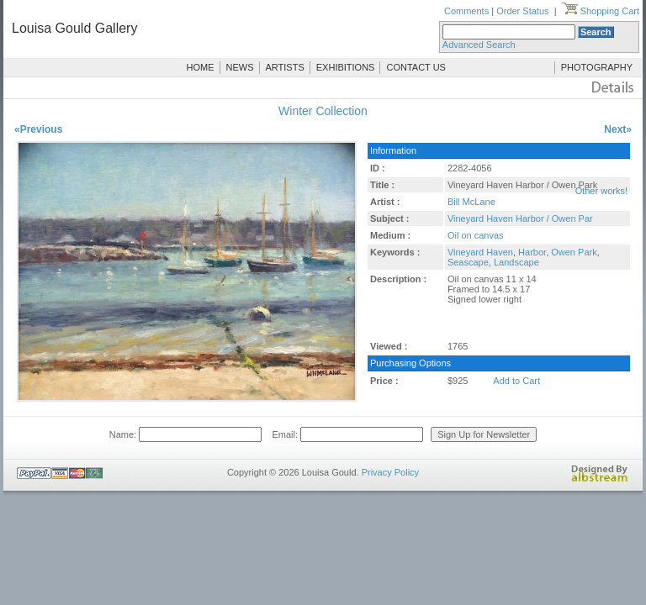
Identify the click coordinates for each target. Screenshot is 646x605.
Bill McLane (471, 202)
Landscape (516, 262)
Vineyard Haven (480, 252)
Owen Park (573, 252)
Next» (618, 129)
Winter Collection (323, 111)
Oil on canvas (475, 235)
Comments (466, 11)
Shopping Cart (600, 11)
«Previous (38, 129)
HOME (200, 67)
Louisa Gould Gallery (74, 28)
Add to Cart (516, 381)
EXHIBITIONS (345, 67)
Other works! (601, 191)
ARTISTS (285, 67)
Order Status (522, 11)
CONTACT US (416, 67)
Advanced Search (479, 44)
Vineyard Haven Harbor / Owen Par (520, 218)
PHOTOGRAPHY (597, 67)
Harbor (532, 252)
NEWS (240, 67)
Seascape (468, 262)
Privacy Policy (390, 472)
